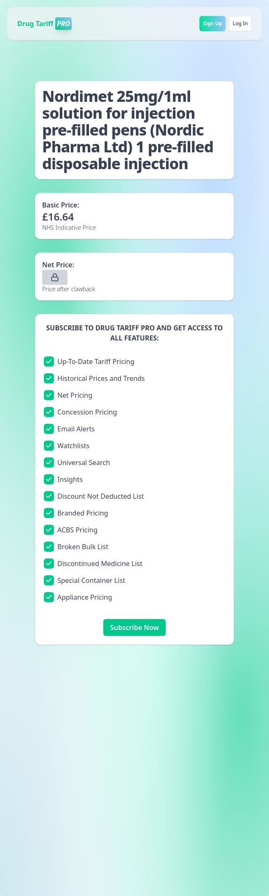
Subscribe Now (134, 627)
